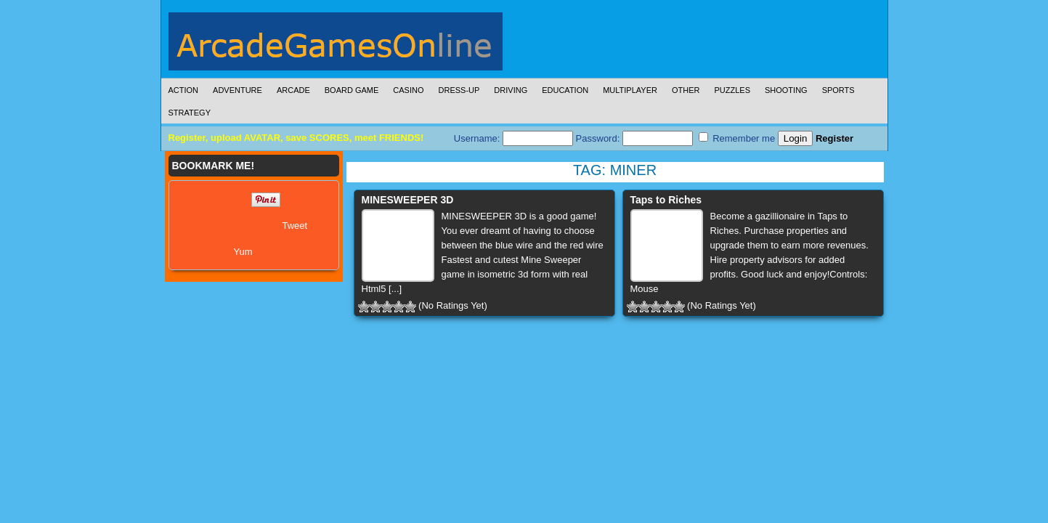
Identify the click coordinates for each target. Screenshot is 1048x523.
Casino (408, 90)
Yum (243, 251)
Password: (634, 138)
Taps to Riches (666, 200)
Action (183, 90)
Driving (510, 90)
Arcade (293, 90)
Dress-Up (459, 90)
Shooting (786, 90)
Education (565, 90)
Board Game (352, 90)
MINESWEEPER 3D (408, 200)
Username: (513, 138)
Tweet (295, 225)
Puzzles (732, 90)
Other (686, 90)
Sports (838, 90)
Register (834, 138)
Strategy (189, 112)
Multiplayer (630, 90)
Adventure (237, 90)
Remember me (737, 138)
